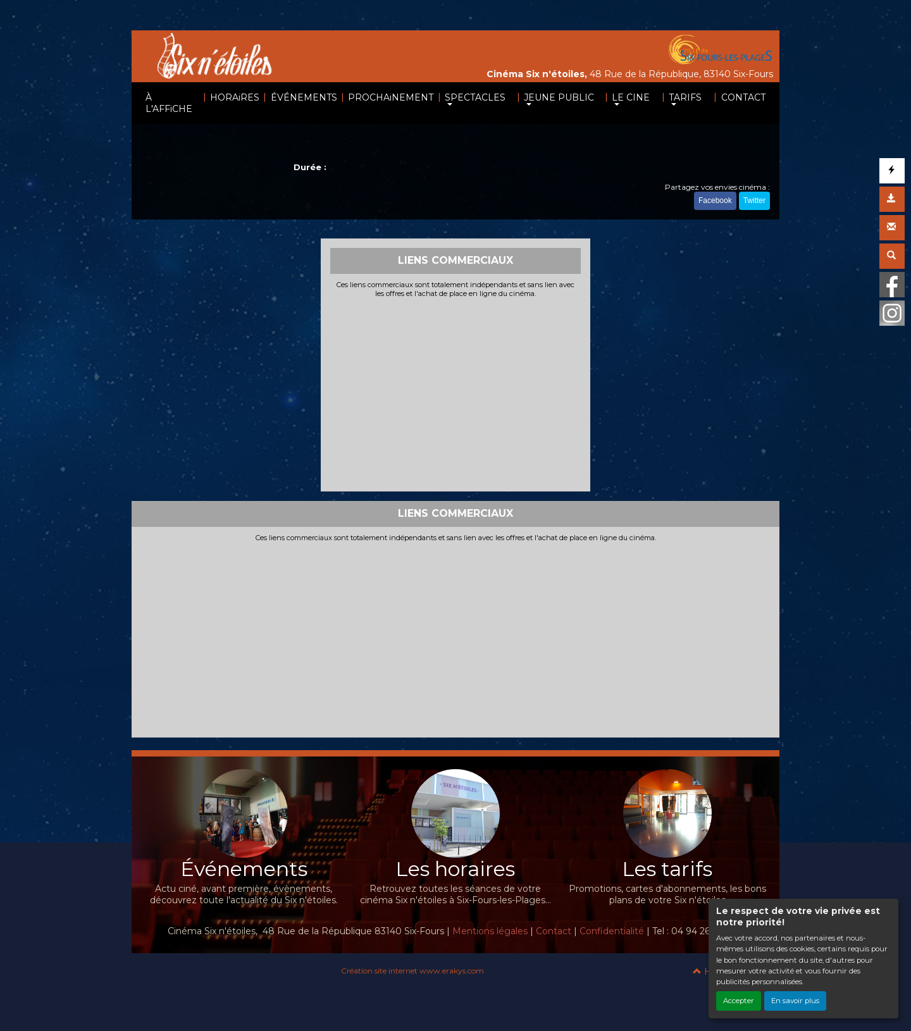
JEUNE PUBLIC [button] (559, 97)
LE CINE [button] (631, 97)
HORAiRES (234, 97)
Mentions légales (490, 931)
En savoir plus (795, 1000)
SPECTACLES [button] (475, 97)
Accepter (738, 1000)
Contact (553, 931)
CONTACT (743, 97)
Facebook (715, 200)
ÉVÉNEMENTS (304, 97)
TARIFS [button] (685, 97)
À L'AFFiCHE (169, 103)
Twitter (754, 200)
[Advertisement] (455, 393)
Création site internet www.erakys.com (412, 970)
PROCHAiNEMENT (390, 97)
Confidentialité (611, 931)
